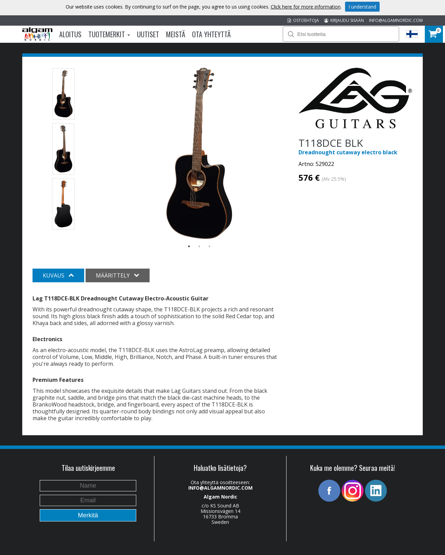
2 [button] (199, 246)
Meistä (175, 34)
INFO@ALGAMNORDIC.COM (396, 20)
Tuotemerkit (109, 34)
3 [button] (209, 246)
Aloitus (70, 34)
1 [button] (189, 246)
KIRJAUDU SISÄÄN (344, 20)
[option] (199, 153)
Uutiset (148, 34)
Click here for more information (306, 6)
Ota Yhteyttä (211, 34)
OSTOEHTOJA (303, 20)
